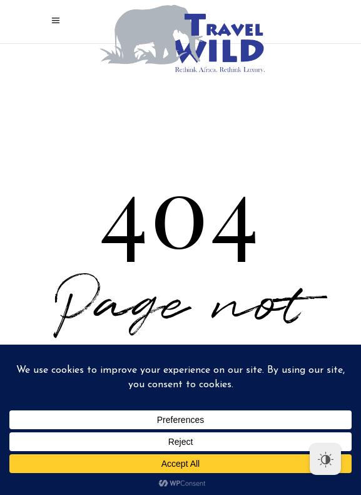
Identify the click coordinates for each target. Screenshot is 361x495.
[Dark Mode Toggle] (325, 459)
